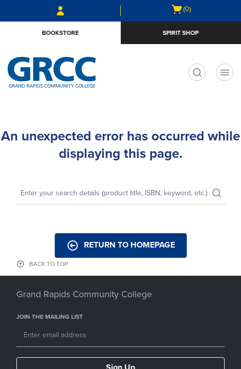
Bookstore (60, 32)
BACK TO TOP (48, 264)
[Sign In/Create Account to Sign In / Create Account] (60, 11)
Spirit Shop (181, 32)
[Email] (120, 335)
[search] (197, 72)
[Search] (120, 193)
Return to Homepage (121, 245)
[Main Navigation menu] (224, 72)
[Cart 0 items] (181, 9)
